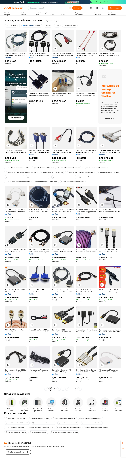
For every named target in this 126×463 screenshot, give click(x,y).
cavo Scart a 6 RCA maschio (68, 423)
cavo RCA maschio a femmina (39, 418)
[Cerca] (77, 8)
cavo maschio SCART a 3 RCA (15, 418)
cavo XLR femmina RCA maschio (43, 168)
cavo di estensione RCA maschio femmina (64, 432)
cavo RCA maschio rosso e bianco (90, 418)
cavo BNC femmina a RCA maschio (17, 423)
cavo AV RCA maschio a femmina (108, 172)
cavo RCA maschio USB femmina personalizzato (21, 172)
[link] (123, 443)
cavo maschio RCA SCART (14, 177)
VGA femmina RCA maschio (15, 427)
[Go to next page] (80, 389)
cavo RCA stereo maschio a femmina (69, 427)
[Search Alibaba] (48, 8)
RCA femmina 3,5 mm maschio (16, 432)
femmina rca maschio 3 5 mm (91, 423)
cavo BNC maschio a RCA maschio (51, 172)
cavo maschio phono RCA (38, 432)
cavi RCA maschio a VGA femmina (95, 168)
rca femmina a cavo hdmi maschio (43, 423)
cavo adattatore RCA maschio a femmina (80, 172)
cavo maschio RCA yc (86, 177)
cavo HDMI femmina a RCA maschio (45, 181)
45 (75, 389)
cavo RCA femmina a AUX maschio (96, 427)
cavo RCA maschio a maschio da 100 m (40, 427)
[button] (70, 8)
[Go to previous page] (46, 389)
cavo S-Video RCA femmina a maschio (18, 181)
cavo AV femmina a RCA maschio (38, 177)
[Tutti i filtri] (11, 25)
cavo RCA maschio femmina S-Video (17, 168)
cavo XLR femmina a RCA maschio (64, 177)
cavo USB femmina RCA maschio (69, 168)
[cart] (97, 8)
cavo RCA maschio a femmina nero (72, 181)
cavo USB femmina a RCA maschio (64, 418)
